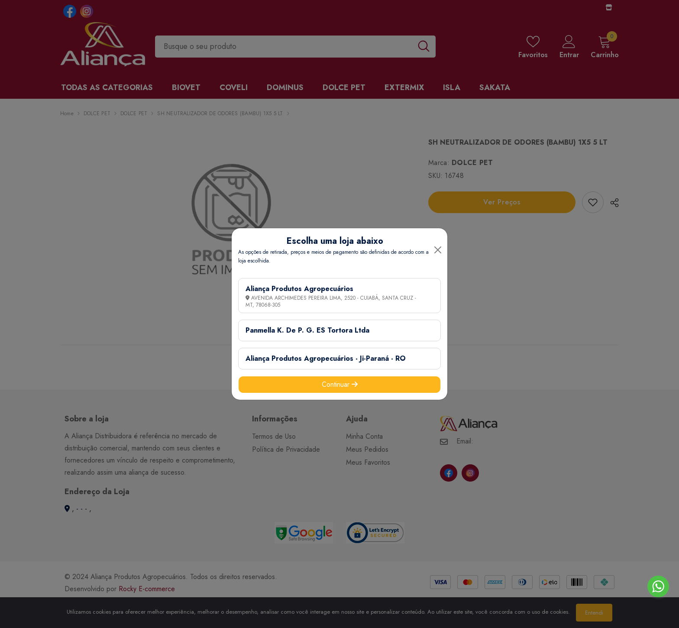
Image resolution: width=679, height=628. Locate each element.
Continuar (340, 384)
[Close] (437, 250)
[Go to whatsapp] (658, 586)
